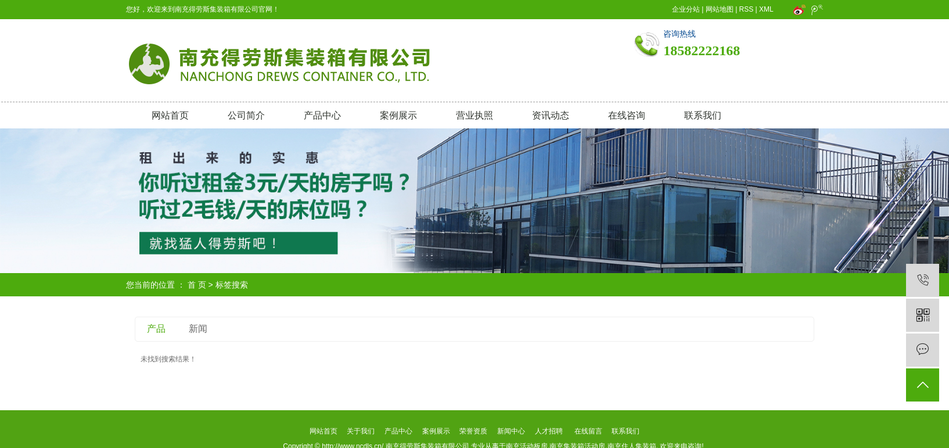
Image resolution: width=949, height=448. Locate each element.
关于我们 (361, 431)
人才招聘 (549, 431)
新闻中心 (511, 431)
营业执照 (474, 115)
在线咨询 (626, 115)
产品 (156, 329)
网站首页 (170, 115)
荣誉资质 (473, 431)
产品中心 (322, 115)
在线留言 (588, 431)
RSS (746, 9)
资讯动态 (550, 115)
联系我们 (702, 115)
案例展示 (398, 115)
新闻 (198, 329)
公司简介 (246, 115)
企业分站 (686, 9)
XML (766, 9)
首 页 (197, 284)
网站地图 (720, 9)
